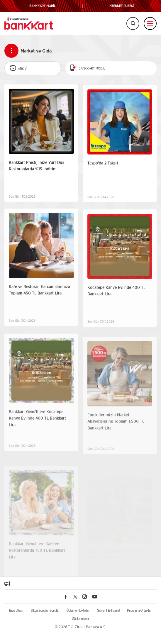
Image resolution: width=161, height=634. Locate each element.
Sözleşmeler (80, 618)
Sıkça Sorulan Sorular (45, 610)
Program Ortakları (139, 610)
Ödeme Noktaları (78, 610)
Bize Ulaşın (16, 610)
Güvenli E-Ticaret (108, 610)
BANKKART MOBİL (42, 6)
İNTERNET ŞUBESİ (121, 6)
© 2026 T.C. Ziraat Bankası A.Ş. (80, 627)
